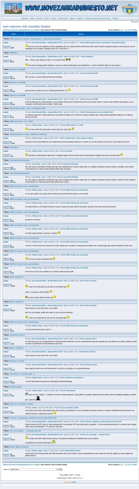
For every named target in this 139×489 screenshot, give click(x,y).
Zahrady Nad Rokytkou (20, 160)
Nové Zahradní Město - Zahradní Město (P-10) (47, 42)
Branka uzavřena (17, 361)
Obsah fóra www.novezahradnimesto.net (18, 30)
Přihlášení (115, 18)
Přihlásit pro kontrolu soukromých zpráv (98, 18)
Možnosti (39, 18)
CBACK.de (79, 478)
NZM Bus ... (15, 53)
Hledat (32, 18)
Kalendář (134, 22)
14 (129, 30)
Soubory (53, 18)
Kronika (46, 18)
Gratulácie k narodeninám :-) (22, 374)
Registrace (80, 18)
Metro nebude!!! (17, 277)
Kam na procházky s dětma (21, 404)
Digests (72, 18)
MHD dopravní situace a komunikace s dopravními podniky (35, 39)
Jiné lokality (36, 164)
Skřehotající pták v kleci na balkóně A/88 (27, 108)
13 (126, 30)
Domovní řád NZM (17, 69)
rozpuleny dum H (17, 335)
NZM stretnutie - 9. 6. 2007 (21, 121)
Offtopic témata (37, 125)
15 (131, 30)
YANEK (5, 43)
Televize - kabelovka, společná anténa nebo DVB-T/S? (33, 418)
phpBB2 (73, 482)
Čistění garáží (16, 387)
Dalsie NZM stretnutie (19, 447)
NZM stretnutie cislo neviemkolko (24, 186)
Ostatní (34, 407)
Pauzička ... (15, 147)
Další (135, 30)
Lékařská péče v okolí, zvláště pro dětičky (28, 134)
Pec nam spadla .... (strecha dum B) (25, 431)
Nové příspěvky (63, 18)
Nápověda (25, 18)
